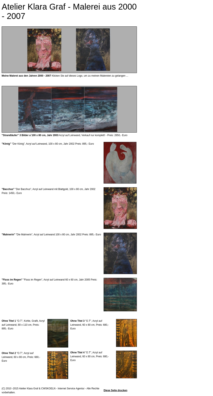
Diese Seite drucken (115, 390)
